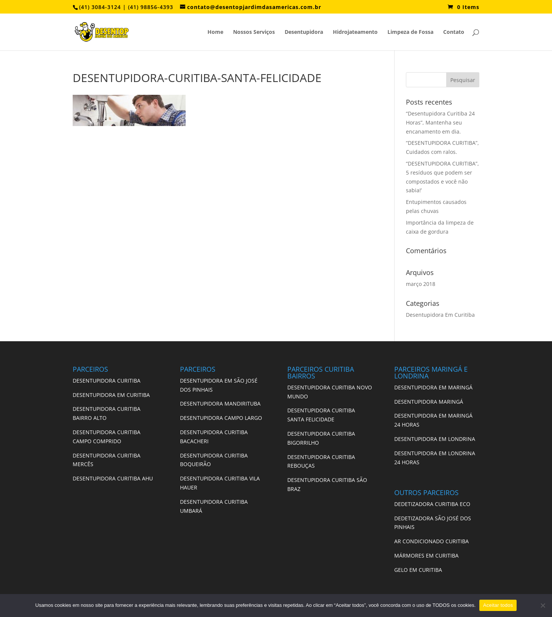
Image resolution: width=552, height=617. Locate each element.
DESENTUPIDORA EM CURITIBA (111, 394)
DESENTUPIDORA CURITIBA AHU (113, 478)
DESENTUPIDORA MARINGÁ (428, 401)
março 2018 (420, 283)
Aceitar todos (498, 605)
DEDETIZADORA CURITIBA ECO (432, 504)
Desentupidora (304, 32)
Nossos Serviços (254, 32)
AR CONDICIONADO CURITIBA (431, 541)
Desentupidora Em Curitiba (440, 314)
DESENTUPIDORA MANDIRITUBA (220, 403)
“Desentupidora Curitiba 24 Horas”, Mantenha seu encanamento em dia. (440, 122)
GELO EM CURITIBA (418, 569)
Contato (453, 32)
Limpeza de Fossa (410, 32)
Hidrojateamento (355, 32)
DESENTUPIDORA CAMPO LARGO (221, 417)
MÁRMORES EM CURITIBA (426, 555)
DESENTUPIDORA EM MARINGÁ (433, 387)
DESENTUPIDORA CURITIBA (106, 380)
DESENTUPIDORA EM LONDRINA (434, 438)
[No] (542, 605)
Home (215, 32)
